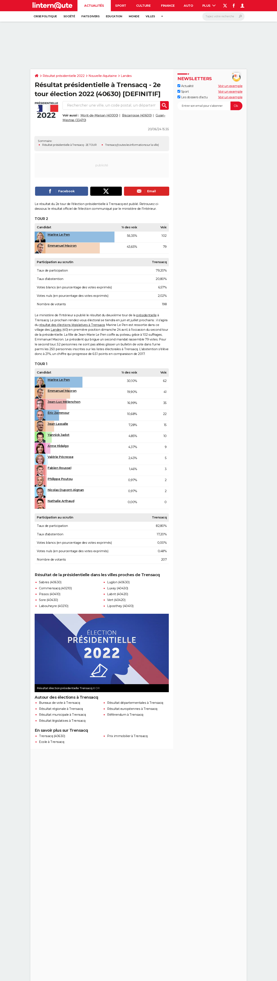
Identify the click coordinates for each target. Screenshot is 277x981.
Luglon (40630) (118, 582)
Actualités (94, 6)
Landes (126, 76)
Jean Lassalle (58, 424)
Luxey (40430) (117, 588)
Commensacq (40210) (55, 588)
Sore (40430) (48, 600)
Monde (134, 16)
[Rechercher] (223, 16)
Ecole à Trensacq (51, 742)
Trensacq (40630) (52, 736)
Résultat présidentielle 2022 (63, 76)
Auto (188, 6)
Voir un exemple (230, 86)
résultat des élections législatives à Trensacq (72, 325)
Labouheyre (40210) (53, 606)
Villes (150, 16)
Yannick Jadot (58, 435)
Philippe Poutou (60, 479)
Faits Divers (90, 16)
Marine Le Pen (59, 235)
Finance (168, 6)
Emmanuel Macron (62, 246)
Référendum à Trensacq (125, 715)
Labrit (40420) (117, 594)
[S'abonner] (209, 106)
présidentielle (146, 315)
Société (69, 16)
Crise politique (45, 16)
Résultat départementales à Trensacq (135, 703)
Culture (143, 6)
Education (114, 16)
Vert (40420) (116, 600)
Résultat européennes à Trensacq (132, 709)
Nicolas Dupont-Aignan (66, 490)
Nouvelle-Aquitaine (103, 76)
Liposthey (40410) (120, 606)
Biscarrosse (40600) (137, 115)
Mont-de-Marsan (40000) (99, 115)
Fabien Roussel (59, 468)
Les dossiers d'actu (192, 97)
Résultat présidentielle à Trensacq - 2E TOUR (69, 144)
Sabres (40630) (50, 582)
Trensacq (110, 144)
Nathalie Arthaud (61, 501)
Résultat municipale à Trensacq (62, 715)
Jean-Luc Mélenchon (64, 402)
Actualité (185, 86)
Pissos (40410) (49, 594)
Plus (209, 6)
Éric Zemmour (58, 413)
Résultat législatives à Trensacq (62, 721)
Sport (120, 6)
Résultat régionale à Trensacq (61, 709)
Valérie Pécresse (60, 457)
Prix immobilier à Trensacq (127, 736)
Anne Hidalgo (58, 446)
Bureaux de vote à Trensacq (59, 703)
